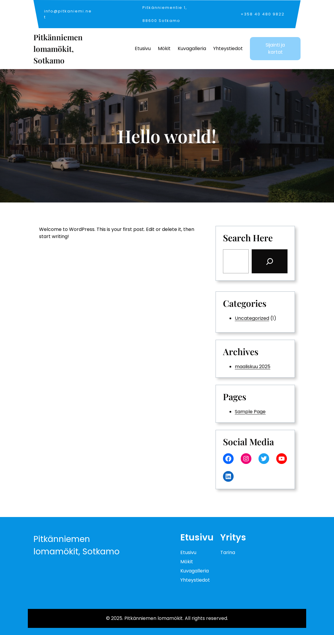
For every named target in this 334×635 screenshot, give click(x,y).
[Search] (270, 261)
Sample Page (250, 411)
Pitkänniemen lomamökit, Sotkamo (58, 49)
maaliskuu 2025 (252, 366)
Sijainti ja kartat (275, 48)
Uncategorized (252, 318)
